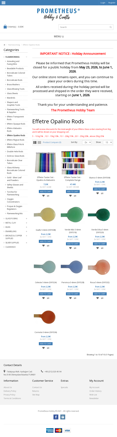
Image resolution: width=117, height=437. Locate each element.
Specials (64, 387)
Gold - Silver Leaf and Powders (14, 179)
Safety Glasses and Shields (15, 186)
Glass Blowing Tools (15, 89)
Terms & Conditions (12, 398)
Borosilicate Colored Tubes (16, 74)
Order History (95, 391)
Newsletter (94, 398)
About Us (8, 387)
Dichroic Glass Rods (15, 156)
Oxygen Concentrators (13, 200)
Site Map (36, 394)
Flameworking (14, 45)
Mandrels (11, 98)
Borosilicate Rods (14, 80)
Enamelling (10, 231)
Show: (97, 142)
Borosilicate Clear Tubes (14, 161)
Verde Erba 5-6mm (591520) (99, 231)
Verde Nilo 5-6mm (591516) (73, 231)
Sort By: (74, 142)
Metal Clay (10, 222)
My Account (94, 387)
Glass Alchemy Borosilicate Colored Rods (16, 170)
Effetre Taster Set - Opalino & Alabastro (45, 178)
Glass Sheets (12, 93)
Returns (35, 391)
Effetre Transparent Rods (15, 118)
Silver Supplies (12, 242)
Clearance (10, 247)
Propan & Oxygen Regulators (14, 207)
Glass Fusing (11, 218)
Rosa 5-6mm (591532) (99, 282)
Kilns (7, 227)
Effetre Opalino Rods (31, 45)
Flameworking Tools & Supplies (15, 110)
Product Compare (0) (52, 142)
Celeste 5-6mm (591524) (46, 282)
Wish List (93, 394)
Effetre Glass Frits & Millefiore (15, 145)
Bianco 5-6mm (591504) (99, 177)
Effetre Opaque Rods (16, 124)
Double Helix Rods (15, 151)
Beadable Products (15, 68)
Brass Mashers (13, 84)
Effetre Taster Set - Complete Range (72, 178)
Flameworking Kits (15, 213)
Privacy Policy (9, 394)
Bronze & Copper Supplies (13, 237)
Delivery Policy (10, 391)
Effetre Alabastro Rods (14, 129)
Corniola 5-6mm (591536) (46, 332)
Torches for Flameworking (13, 193)
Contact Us (37, 387)
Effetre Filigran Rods (15, 140)
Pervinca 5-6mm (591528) (73, 282)
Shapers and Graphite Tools (13, 103)
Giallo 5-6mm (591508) (46, 230)
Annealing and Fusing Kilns (13, 62)
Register (111, 2)
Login (103, 2)
